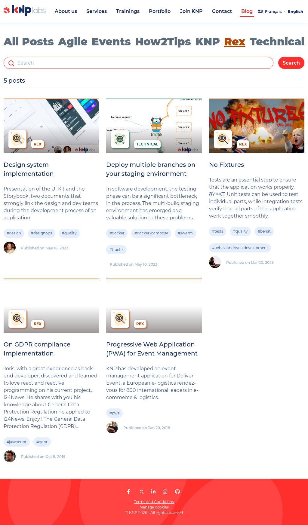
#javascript (16, 442)
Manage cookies (154, 507)
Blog (247, 11)
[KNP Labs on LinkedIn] (153, 492)
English (295, 11)
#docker (117, 233)
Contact (222, 11)
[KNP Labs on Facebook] (128, 492)
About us (66, 11)
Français (273, 11)
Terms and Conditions (154, 501)
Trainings (128, 11)
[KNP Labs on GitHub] (177, 492)
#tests (217, 231)
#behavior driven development (240, 248)
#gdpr (42, 442)
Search (291, 63)
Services (96, 11)
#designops (41, 233)
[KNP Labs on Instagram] (165, 492)
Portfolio (160, 11)
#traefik (116, 249)
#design (14, 233)
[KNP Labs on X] (141, 492)
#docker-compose (151, 233)
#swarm (185, 233)
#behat (264, 231)
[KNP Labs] (25, 14)
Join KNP (191, 11)
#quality (69, 233)
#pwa (114, 413)
